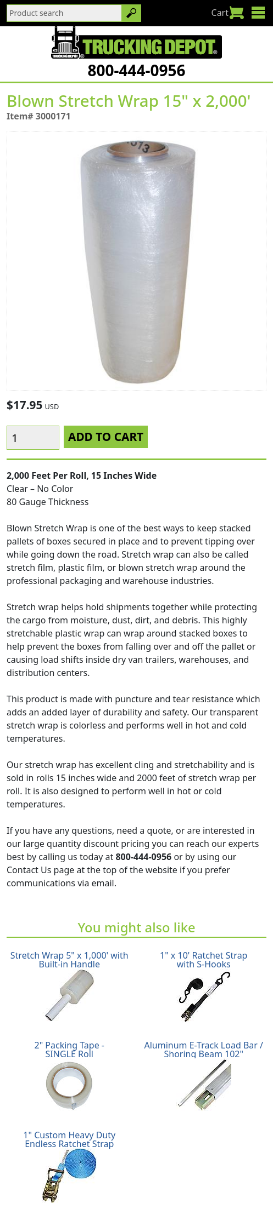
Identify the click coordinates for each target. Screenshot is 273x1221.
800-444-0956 (136, 70)
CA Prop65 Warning (186, 1197)
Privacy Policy (182, 1184)
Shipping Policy (50, 1184)
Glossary (118, 1197)
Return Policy (118, 1184)
